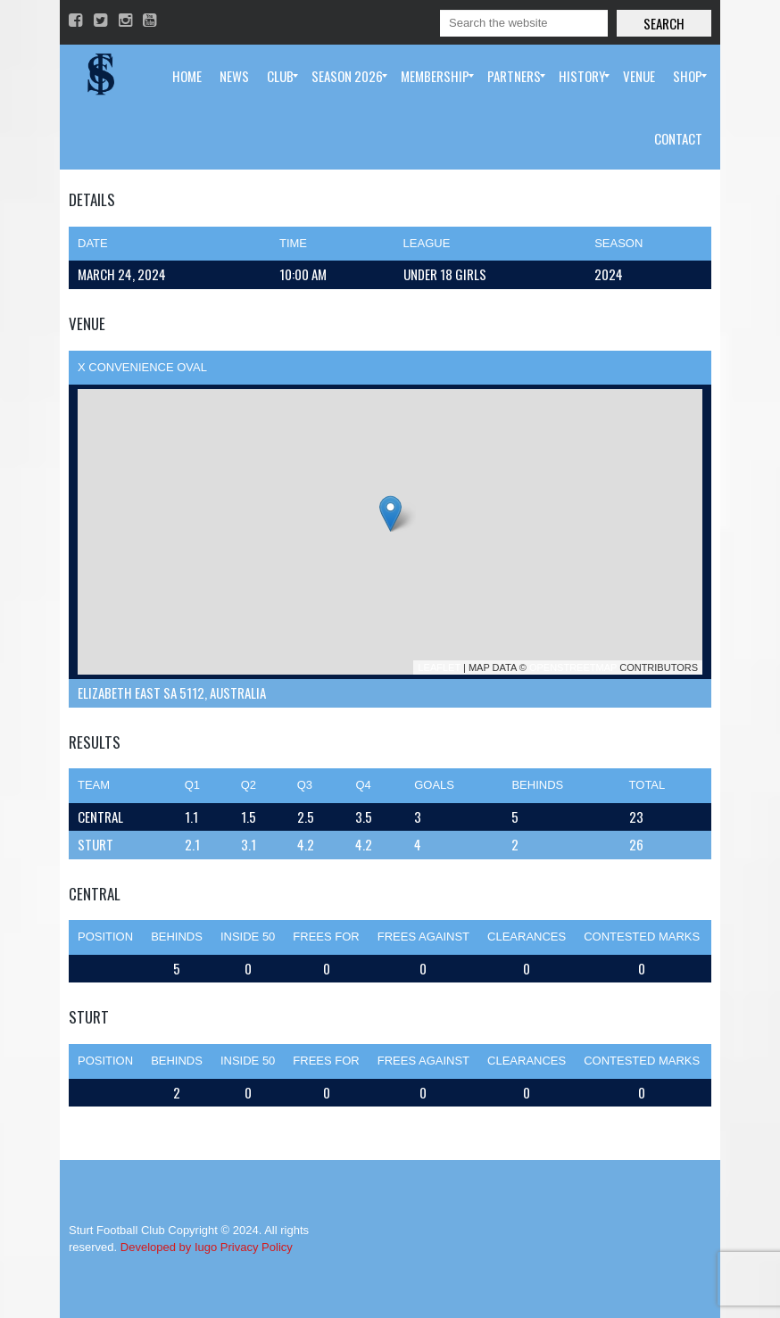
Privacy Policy (256, 1247)
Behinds (177, 936)
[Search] (524, 23)
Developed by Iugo (168, 1247)
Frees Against (423, 936)
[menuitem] (187, 76)
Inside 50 (247, 936)
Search (664, 23)
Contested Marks (642, 936)
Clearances (526, 936)
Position (105, 936)
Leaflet (439, 667)
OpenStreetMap (573, 667)
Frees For (326, 936)
